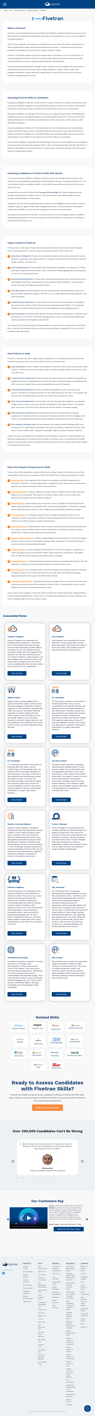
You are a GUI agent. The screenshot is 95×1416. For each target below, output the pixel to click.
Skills (5, 10)
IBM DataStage (57, 1041)
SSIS (38, 1066)
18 (72, 1178)
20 (78, 1178)
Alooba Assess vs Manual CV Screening (70, 1341)
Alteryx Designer (18, 1027)
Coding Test (42, 1310)
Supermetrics (56, 1066)
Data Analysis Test (41, 1297)
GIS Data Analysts (19, 526)
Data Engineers (17, 480)
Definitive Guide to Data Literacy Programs (70, 1325)
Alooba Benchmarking (28, 1297)
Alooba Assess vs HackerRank (70, 1356)
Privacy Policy (83, 1320)
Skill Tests (41, 1272)
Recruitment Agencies (70, 1395)
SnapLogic (55, 1054)
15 (62, 1178)
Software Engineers (19, 561)
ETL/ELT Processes (32, 10)
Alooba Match (28, 1272)
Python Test (42, 1316)
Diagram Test (41, 1346)
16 (65, 1178)
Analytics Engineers (19, 492)
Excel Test (41, 1322)
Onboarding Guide (56, 1283)
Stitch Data (18, 1054)
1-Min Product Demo (83, 1287)
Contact (83, 1274)
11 (49, 1178)
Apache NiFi (55, 1027)
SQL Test (41, 1313)
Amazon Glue (37, 1027)
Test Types (42, 1275)
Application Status (84, 1310)
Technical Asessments (42, 1279)
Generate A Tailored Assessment (56, 1269)
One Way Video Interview (41, 1334)
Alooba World (28, 1288)
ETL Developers (18, 515)
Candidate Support (84, 1278)
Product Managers (18, 550)
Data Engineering (20, 10)
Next (82, 1161)
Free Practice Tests (42, 1363)
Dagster (20, 1041)
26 (55, 1181)
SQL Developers (18, 570)
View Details (17, 673)
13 (55, 1178)
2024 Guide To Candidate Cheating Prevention (70, 1295)
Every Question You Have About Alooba (84, 1301)
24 (49, 1181)
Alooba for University (26, 1292)
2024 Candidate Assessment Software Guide (70, 1305)
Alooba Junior (27, 1285)
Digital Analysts (18, 503)
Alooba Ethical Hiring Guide (70, 1333)
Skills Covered (55, 1307)
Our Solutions (55, 1278)
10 (46, 1178)
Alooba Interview (26, 1281)
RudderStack (75, 1041)
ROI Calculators (70, 1381)
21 (39, 1181)
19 (75, 1178)
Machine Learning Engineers (22, 538)
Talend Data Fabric (74, 1054)
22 (43, 1181)
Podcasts (69, 1405)
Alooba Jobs (27, 1302)
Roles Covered (55, 1301)
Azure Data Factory (75, 1027)
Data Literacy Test (42, 1291)
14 (59, 1178)
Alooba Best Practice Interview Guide (70, 1286)
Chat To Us (56, 1274)
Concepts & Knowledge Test (42, 1304)
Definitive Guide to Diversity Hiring (69, 1316)
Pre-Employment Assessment (42, 1285)
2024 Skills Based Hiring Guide (70, 1269)
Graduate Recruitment (56, 1293)
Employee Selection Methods (41, 1357)
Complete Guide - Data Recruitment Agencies (70, 1277)
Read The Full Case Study (68, 1229)
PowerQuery (37, 1054)
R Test (40, 1319)
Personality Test (42, 1351)
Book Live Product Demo (84, 1269)
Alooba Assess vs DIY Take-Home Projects (69, 1373)
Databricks (38, 1041)
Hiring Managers (55, 1288)
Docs (82, 1282)
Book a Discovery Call (47, 1107)
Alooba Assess (25, 1268)
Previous (12, 1161)
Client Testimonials (85, 1293)
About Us (84, 1327)
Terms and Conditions (84, 1315)
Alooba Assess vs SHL (69, 1364)
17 (68, 1178)
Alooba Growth (25, 1276)
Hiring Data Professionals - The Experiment (70, 1388)
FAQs (82, 1324)
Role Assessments (42, 1268)
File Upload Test (42, 1341)
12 (52, 1178)
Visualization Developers (21, 581)
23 (46, 1181)
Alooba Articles (68, 1401)
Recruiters (55, 1297)
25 (52, 1181)
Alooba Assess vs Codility (69, 1349)
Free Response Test (41, 1327)
